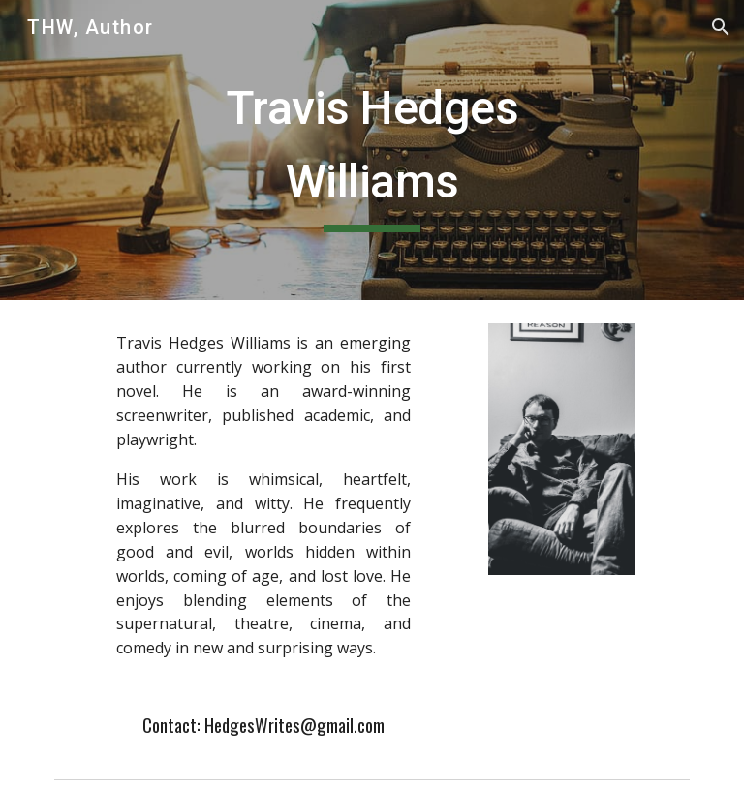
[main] (371, 149)
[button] (721, 27)
